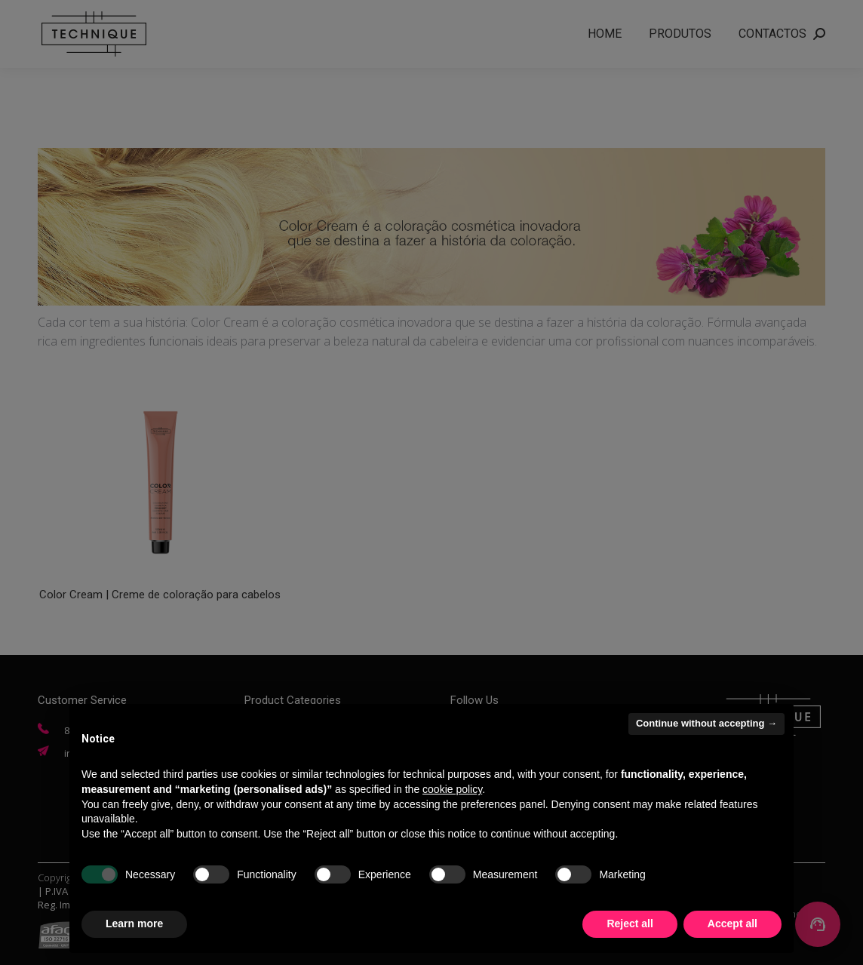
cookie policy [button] (452, 789)
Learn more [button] (134, 923)
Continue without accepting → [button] (706, 723)
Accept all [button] (732, 923)
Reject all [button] (630, 923)
